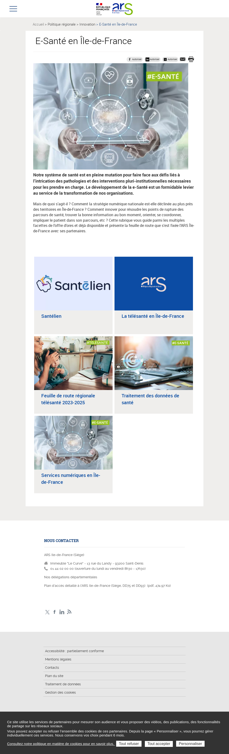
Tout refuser (129, 744)
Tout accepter (158, 744)
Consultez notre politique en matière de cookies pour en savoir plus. (61, 744)
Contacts (52, 667)
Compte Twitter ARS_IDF (47, 612)
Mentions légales (58, 659)
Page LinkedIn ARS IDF (62, 612)
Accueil (38, 24)
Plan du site (54, 676)
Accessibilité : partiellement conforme (74, 651)
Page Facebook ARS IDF (54, 612)
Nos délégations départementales (70, 577)
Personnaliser (190, 744)
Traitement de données (63, 684)
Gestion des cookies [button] (60, 692)
